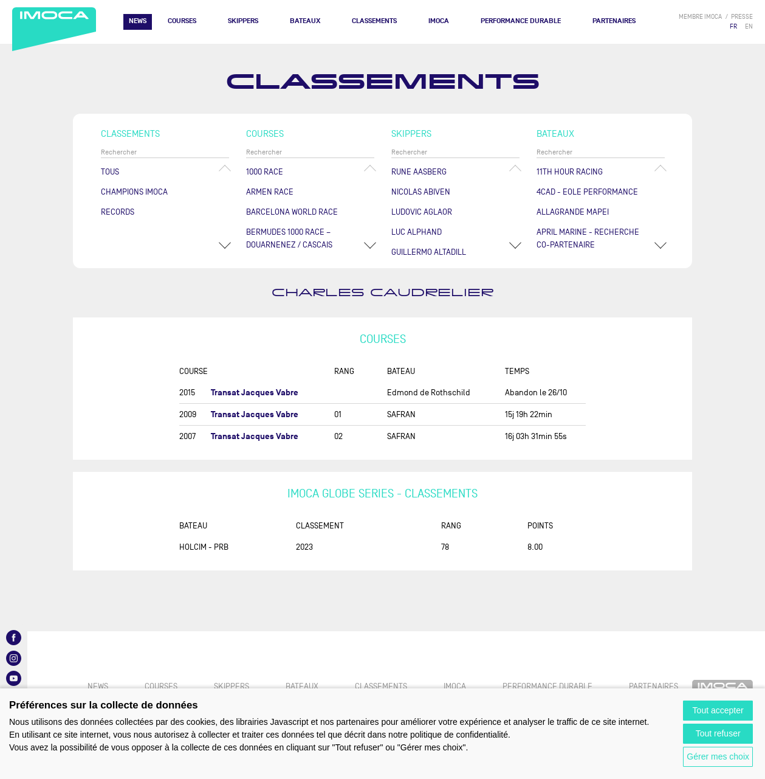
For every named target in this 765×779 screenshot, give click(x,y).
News (137, 21)
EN (749, 26)
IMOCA (438, 21)
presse (742, 17)
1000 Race (264, 171)
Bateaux (305, 21)
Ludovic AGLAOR (421, 211)
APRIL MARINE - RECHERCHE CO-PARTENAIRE (588, 238)
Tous (110, 171)
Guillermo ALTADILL (428, 252)
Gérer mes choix (718, 756)
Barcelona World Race (292, 211)
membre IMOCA (700, 17)
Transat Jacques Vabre (254, 392)
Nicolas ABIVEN (420, 191)
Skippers (243, 21)
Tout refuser (718, 733)
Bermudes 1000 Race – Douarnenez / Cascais (289, 238)
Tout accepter (718, 710)
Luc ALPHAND (416, 232)
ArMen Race (269, 191)
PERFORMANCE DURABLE (521, 21)
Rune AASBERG (419, 171)
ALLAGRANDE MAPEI (573, 211)
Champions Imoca (134, 191)
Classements (374, 21)
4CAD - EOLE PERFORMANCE (587, 191)
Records (117, 211)
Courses (182, 21)
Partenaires (614, 21)
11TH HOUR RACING (570, 171)
